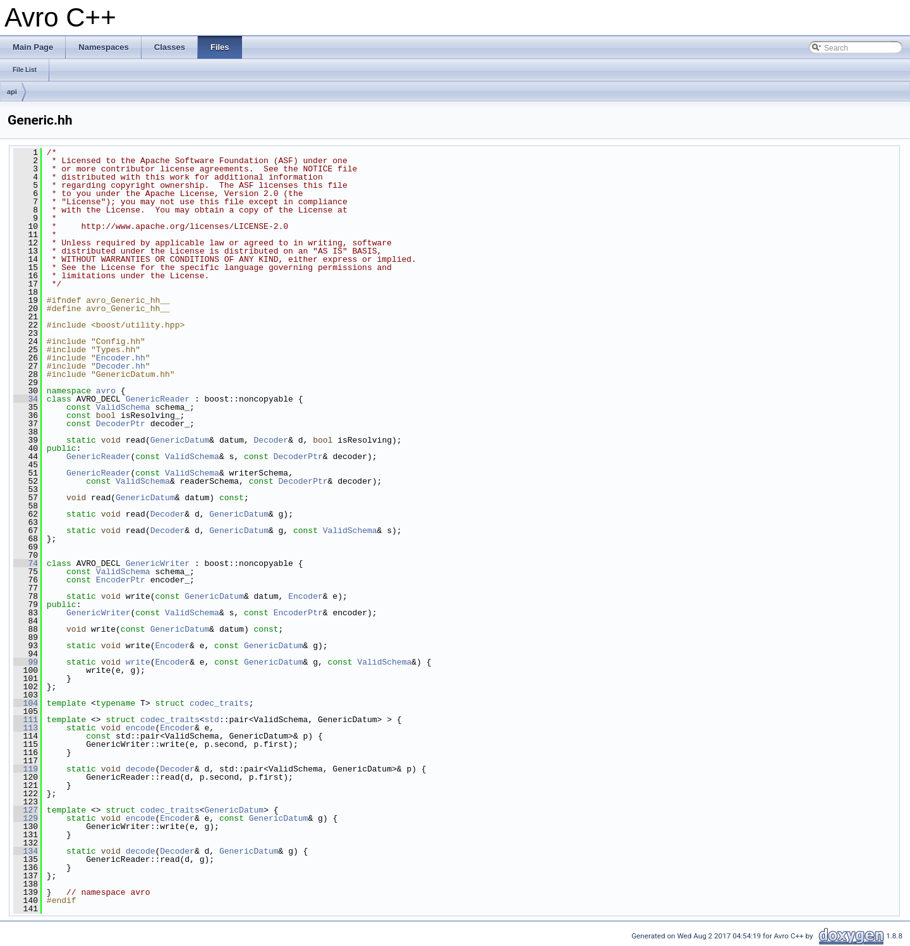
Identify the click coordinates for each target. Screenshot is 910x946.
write (138, 662)
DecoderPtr (120, 423)
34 (25, 399)
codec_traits (219, 703)
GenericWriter (158, 563)
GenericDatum (180, 440)
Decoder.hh (120, 366)
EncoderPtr (120, 580)
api (12, 91)
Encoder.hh (120, 358)
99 (25, 662)
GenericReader (158, 399)
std (211, 719)
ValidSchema (123, 407)
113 (25, 728)
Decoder (270, 440)
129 (25, 818)
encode (140, 728)
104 (25, 703)
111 (25, 719)
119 (25, 769)
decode (140, 769)
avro (106, 390)
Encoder (305, 596)
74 (25, 563)
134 (25, 851)
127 (25, 810)
